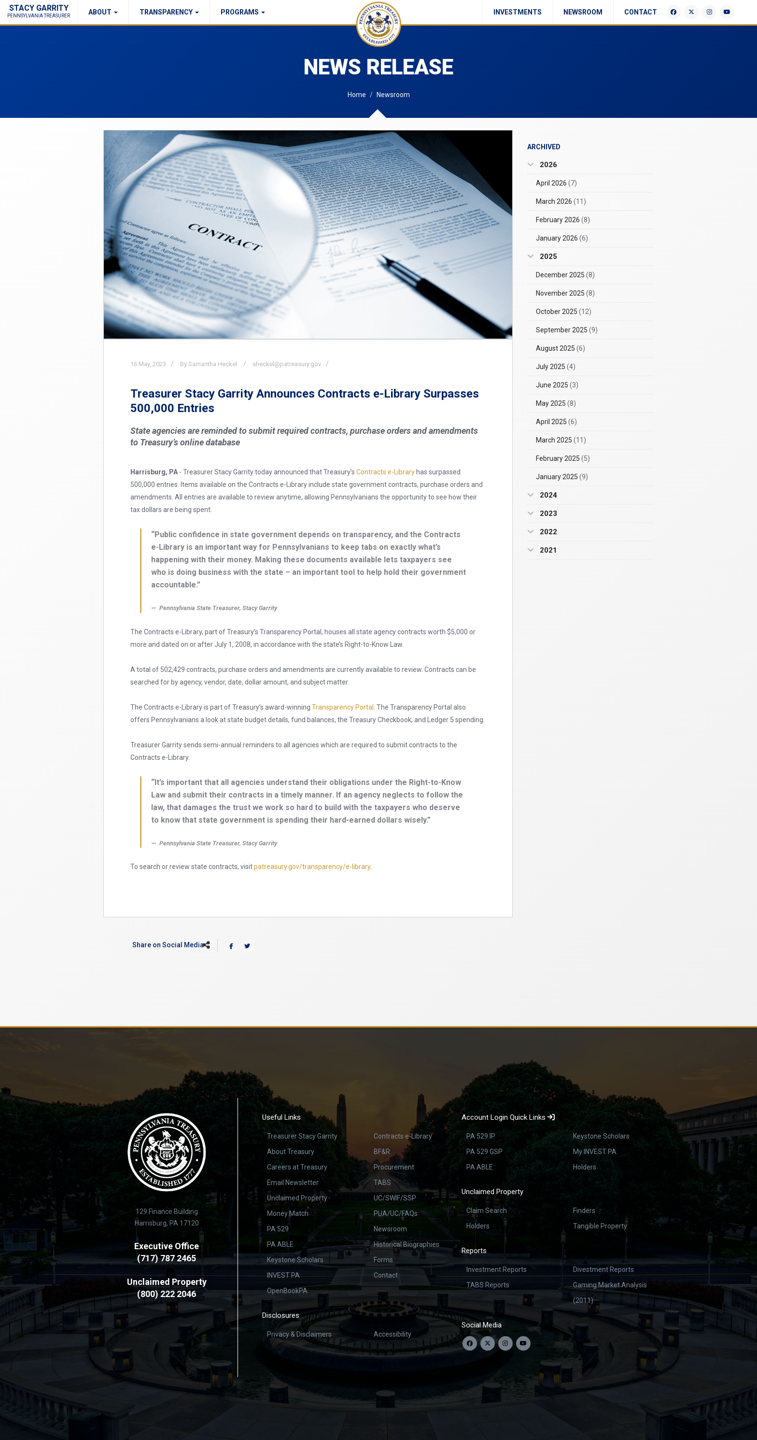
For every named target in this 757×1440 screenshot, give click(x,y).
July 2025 (555, 367)
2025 (547, 256)
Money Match (287, 1213)
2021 (547, 550)
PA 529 (278, 1229)
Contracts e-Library (385, 472)
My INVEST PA (595, 1151)
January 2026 (562, 238)
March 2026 (561, 201)
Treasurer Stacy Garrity (302, 1136)
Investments (517, 12)
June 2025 (557, 385)
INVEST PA (283, 1275)
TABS (382, 1182)
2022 (547, 532)
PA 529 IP (480, 1136)
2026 (547, 164)
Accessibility (392, 1334)
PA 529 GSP (484, 1151)
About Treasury (290, 1151)
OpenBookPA (287, 1291)
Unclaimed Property (297, 1198)
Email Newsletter (293, 1182)
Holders (584, 1167)
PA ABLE (280, 1244)
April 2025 (556, 422)
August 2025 (560, 348)
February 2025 (563, 458)
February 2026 (563, 220)
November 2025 (565, 293)
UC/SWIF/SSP (395, 1198)
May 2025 (556, 403)
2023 (547, 513)
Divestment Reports (603, 1269)
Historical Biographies (406, 1244)
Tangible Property (600, 1226)
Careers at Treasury (297, 1167)
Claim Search (486, 1210)
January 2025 (562, 477)
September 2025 (567, 330)
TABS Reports (487, 1285)
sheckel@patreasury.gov (286, 364)
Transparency (169, 12)
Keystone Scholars (295, 1260)
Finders (584, 1210)
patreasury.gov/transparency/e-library (312, 866)
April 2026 (556, 183)
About (103, 12)
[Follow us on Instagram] (505, 1343)
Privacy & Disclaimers (299, 1334)
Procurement (394, 1167)
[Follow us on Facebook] (470, 1343)
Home (357, 95)
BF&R (382, 1151)
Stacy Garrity (38, 10)
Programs (243, 12)
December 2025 (565, 275)
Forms (383, 1260)
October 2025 (563, 311)
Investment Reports (496, 1269)
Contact (640, 12)
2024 (547, 495)
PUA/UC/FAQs (396, 1213)
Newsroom (583, 12)
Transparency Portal (343, 707)
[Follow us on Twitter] (487, 1343)
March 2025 (561, 440)
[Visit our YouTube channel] (523, 1343)
